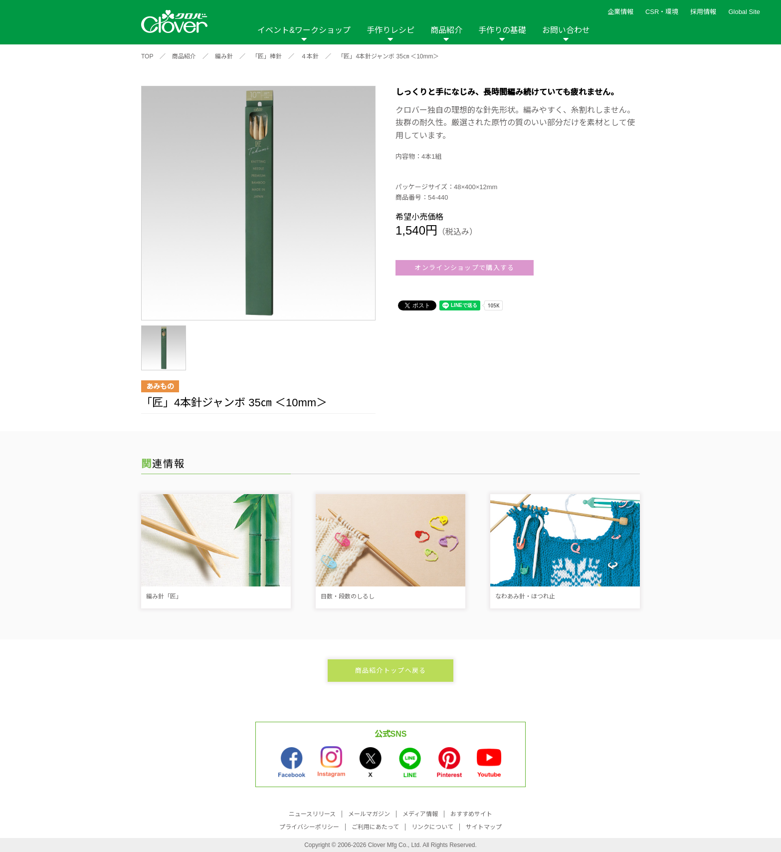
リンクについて (432, 827)
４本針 (310, 56)
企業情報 (620, 11)
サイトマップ (484, 827)
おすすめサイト (471, 814)
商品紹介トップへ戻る (390, 670)
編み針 (224, 56)
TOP (147, 56)
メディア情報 (420, 814)
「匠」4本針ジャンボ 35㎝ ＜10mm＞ (388, 56)
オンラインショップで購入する (464, 268)
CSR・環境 (661, 11)
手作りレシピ (390, 30)
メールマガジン (369, 814)
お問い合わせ (566, 30)
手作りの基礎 (502, 30)
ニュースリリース (312, 814)
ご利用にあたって (375, 827)
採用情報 (703, 11)
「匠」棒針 (267, 56)
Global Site (744, 11)
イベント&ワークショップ (304, 30)
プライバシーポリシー (309, 827)
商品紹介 (446, 30)
